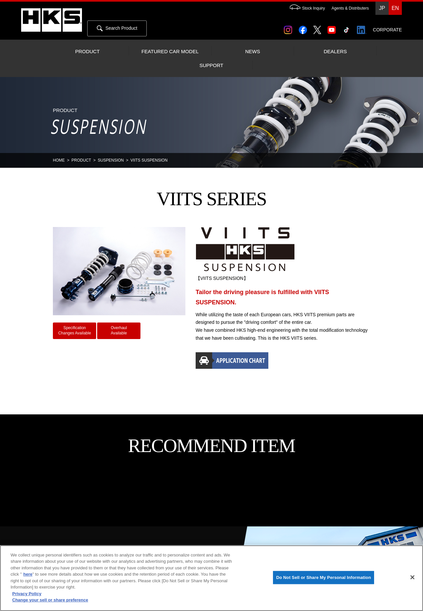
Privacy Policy (26, 593)
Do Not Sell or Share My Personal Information (323, 577)
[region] (211, 578)
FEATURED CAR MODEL (170, 51)
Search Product (117, 28)
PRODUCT (87, 51)
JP (382, 8)
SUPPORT (211, 65)
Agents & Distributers (350, 8)
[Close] (412, 577)
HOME (59, 160)
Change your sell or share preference (50, 599)
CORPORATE (387, 29)
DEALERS (335, 51)
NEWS (252, 51)
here (27, 574)
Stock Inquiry (304, 8)
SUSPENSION (111, 160)
